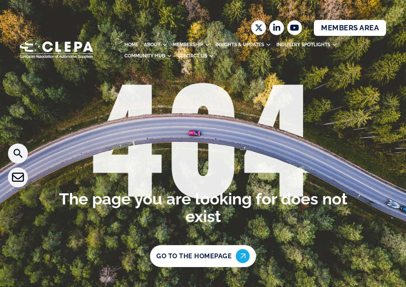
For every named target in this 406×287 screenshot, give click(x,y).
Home (131, 44)
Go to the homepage (203, 256)
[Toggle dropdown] (164, 44)
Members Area (350, 28)
